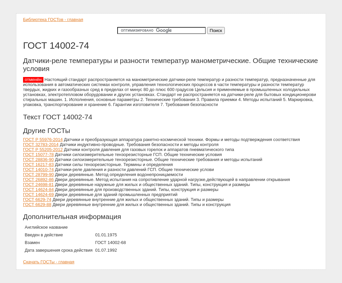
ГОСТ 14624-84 (38, 189)
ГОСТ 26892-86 (38, 179)
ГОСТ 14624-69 (38, 194)
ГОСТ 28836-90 (38, 159)
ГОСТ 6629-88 (37, 204)
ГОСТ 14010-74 (38, 169)
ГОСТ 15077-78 (38, 154)
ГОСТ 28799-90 (38, 174)
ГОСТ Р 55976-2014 (43, 139)
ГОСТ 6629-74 (37, 199)
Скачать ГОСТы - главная (48, 261)
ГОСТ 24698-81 (38, 184)
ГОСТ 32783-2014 (40, 144)
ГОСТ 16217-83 (38, 164)
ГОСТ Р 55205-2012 (43, 149)
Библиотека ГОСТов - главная (53, 19)
